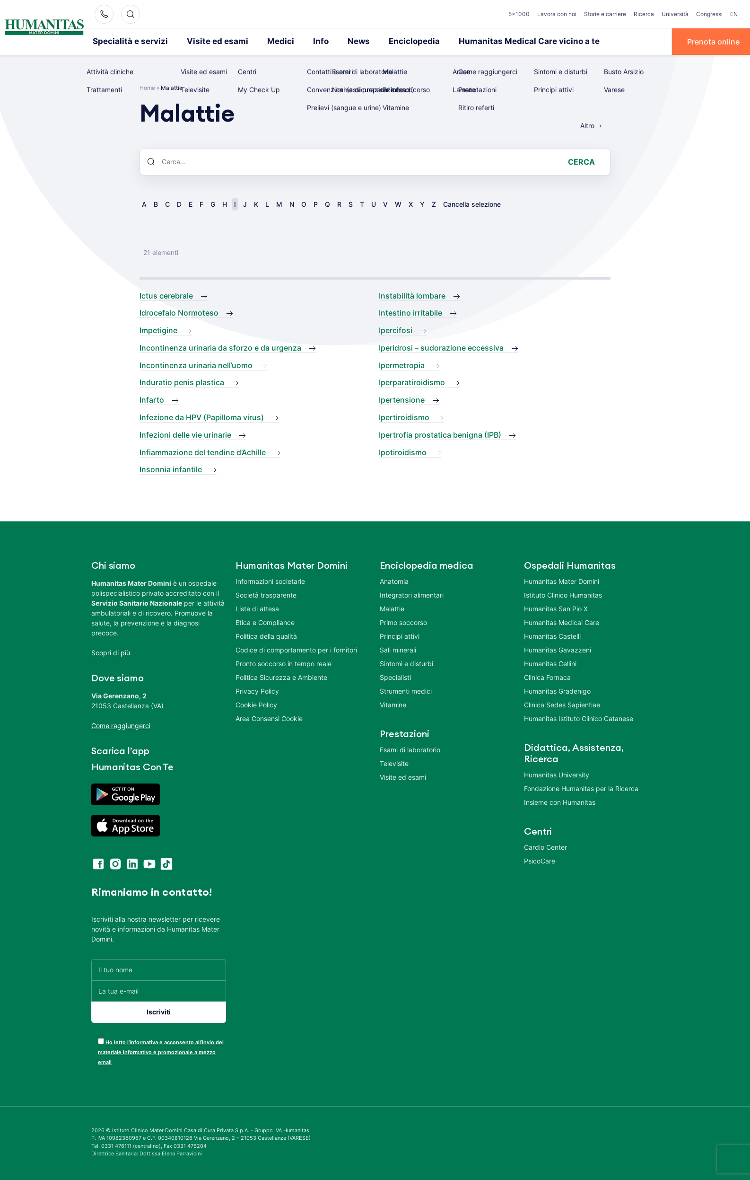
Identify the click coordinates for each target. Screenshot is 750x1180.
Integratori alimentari (412, 594)
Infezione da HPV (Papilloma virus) (202, 417)
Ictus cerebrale (166, 294)
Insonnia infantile (171, 469)
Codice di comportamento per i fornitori (296, 649)
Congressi (709, 14)
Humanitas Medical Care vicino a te (495, 41)
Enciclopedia (389, 41)
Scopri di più (110, 652)
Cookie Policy (256, 704)
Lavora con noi (556, 14)
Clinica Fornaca (547, 677)
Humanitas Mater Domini (561, 581)
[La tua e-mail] (158, 990)
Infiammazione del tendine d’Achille (203, 451)
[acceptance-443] (101, 1040)
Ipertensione (402, 399)
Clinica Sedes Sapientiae (562, 704)
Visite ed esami (205, 41)
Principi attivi (399, 636)
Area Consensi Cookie (269, 718)
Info (301, 41)
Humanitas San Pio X (556, 608)
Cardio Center (545, 847)
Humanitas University (556, 774)
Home (147, 86)
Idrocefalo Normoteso (179, 312)
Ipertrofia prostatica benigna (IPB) (440, 434)
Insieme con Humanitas (559, 802)
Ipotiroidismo (403, 451)
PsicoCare (539, 860)
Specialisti (395, 677)
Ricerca (644, 14)
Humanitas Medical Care (561, 622)
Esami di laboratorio (410, 749)
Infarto (152, 399)
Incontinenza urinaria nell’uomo (196, 364)
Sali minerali (398, 649)
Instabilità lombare (412, 294)
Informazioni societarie (270, 581)
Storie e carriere (605, 14)
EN (734, 14)
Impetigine (158, 330)
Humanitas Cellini (550, 663)
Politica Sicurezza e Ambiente (281, 677)
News (337, 41)
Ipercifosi (395, 330)
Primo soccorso (403, 622)
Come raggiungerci (120, 725)
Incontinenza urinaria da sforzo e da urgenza (220, 347)
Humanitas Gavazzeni (557, 649)
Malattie (392, 608)
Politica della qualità (266, 636)
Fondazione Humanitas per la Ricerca (581, 788)
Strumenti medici (406, 691)
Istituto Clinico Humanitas (563, 594)
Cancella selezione (472, 203)
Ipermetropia (402, 364)
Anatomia (394, 581)
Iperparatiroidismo (412, 382)
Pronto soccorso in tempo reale (283, 663)
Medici (263, 41)
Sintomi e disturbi (406, 663)
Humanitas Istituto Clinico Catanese (578, 718)
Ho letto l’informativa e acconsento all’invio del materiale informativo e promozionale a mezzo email (161, 1051)
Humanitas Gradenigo (557, 691)
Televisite (394, 763)
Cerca (581, 161)
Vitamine (393, 704)
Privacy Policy (257, 691)
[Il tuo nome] (158, 968)
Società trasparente (266, 594)
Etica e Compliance (265, 622)
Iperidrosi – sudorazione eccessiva (441, 347)
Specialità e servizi (126, 41)
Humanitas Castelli (552, 636)
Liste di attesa (257, 608)
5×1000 (519, 14)
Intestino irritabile (410, 312)
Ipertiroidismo (404, 417)
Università (675, 14)
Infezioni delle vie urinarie (185, 434)
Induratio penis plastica (182, 382)
